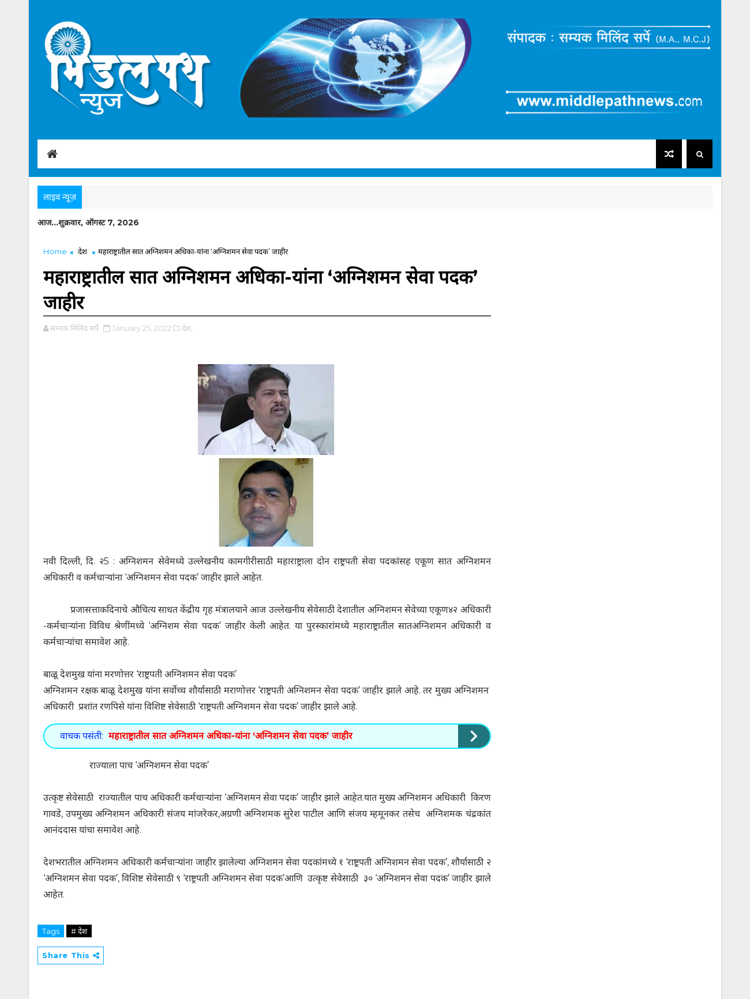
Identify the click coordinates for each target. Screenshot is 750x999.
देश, (187, 328)
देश (82, 251)
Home (55, 251)
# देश (79, 931)
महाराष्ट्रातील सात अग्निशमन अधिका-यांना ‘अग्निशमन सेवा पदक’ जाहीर (230, 735)
